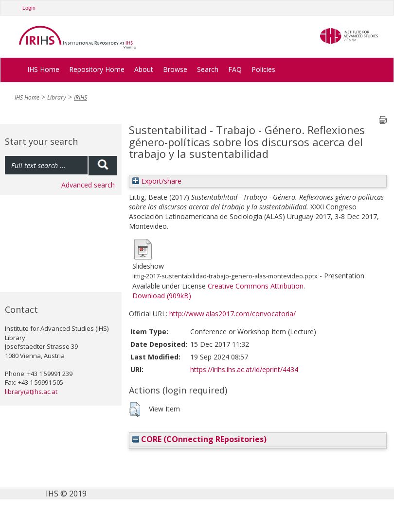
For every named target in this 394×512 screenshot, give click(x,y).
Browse (175, 69)
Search (207, 69)
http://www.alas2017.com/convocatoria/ (232, 313)
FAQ (235, 69)
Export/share (156, 181)
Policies (263, 69)
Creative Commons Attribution (256, 285)
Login (29, 8)
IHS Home (43, 69)
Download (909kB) (161, 295)
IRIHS (80, 97)
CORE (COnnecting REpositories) (199, 439)
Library (56, 97)
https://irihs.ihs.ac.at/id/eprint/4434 (244, 369)
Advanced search (88, 184)
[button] (134, 409)
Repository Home (97, 69)
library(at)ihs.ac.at (31, 391)
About (143, 69)
